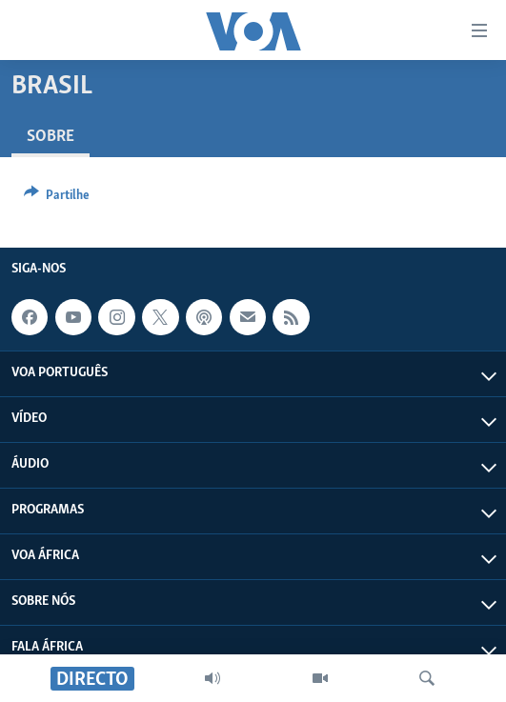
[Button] (57, 198)
